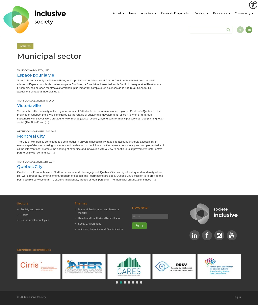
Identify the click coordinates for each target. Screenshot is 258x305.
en (249, 29)
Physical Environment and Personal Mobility (98, 211)
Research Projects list (175, 13)
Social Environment (89, 223)
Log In (237, 297)
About (117, 13)
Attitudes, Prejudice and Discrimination (100, 229)
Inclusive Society (36, 297)
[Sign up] (139, 225)
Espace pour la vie (35, 75)
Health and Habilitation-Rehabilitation (99, 218)
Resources (220, 13)
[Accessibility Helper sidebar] (253, 5)
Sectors (22, 203)
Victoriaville (29, 105)
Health (24, 214)
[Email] (150, 216)
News (132, 13)
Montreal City (31, 136)
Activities (147, 13)
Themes (81, 203)
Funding (200, 13)
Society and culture (32, 209)
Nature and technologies (35, 220)
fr (240, 29)
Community (243, 13)
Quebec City (29, 166)
